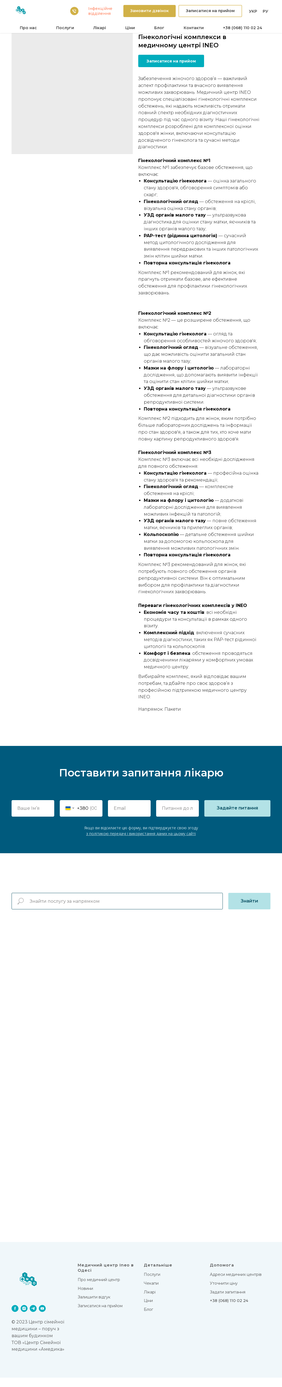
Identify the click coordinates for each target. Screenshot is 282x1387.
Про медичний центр (99, 1288)
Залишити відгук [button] (94, 1306)
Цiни (130, 27)
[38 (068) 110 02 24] (74, 11)
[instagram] (24, 1317)
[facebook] (15, 1317)
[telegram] (33, 1317)
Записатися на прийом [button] (100, 1314)
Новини (85, 1297)
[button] (149, 11)
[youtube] (42, 1317)
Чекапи (151, 1292)
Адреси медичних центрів (236, 1283)
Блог (159, 27)
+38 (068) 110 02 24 (242, 27)
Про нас (28, 27)
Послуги (65, 27)
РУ (265, 11)
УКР (253, 11)
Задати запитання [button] (227, 1301)
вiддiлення (99, 13)
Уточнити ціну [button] (224, 1292)
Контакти (194, 27)
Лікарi (99, 27)
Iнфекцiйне (100, 8)
